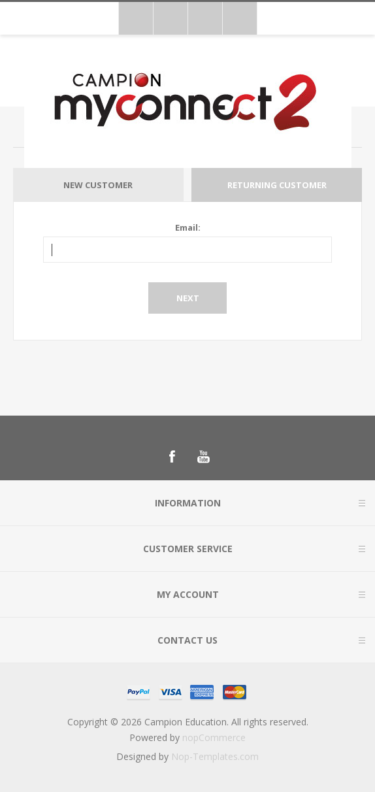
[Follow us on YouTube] (203, 456)
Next (187, 298)
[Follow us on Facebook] (171, 456)
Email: (188, 227)
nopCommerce (214, 737)
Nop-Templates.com (215, 756)
